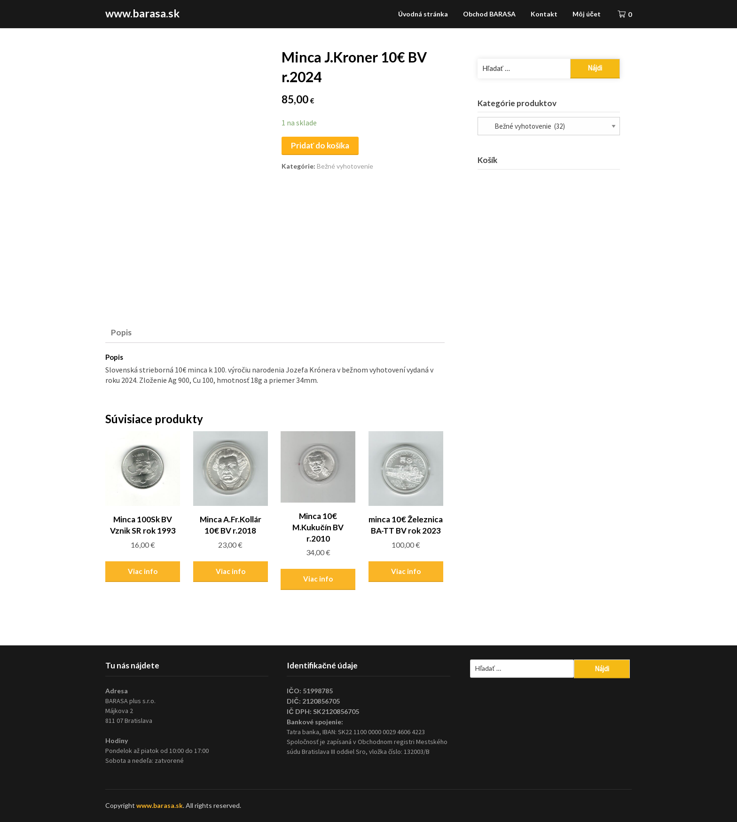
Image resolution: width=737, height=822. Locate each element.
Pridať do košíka (320, 145)
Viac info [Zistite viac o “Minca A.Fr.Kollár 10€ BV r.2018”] (230, 571)
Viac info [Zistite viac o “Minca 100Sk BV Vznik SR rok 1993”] (142, 571)
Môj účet (586, 14)
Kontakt (544, 14)
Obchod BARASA (489, 14)
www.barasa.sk (142, 13)
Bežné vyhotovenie (345, 166)
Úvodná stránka (423, 14)
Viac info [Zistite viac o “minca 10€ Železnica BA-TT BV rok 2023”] (406, 571)
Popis (121, 332)
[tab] (121, 332)
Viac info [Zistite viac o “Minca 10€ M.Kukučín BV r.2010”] (318, 578)
